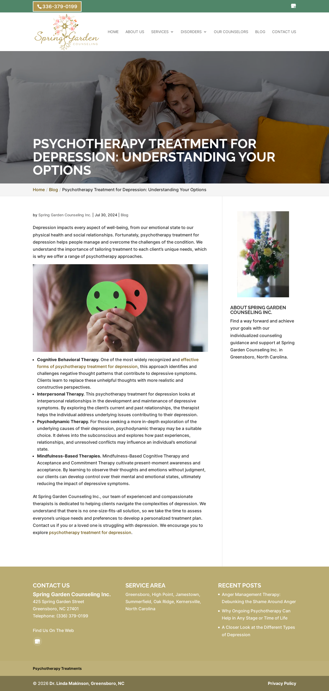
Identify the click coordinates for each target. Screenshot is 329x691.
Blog (260, 32)
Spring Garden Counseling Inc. (64, 215)
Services (160, 32)
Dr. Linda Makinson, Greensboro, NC (86, 683)
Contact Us (284, 32)
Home (113, 32)
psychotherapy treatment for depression (90, 532)
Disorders (191, 32)
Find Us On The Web (53, 630)
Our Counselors (231, 32)
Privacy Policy (282, 683)
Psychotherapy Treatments (57, 668)
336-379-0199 (59, 6)
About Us (134, 32)
